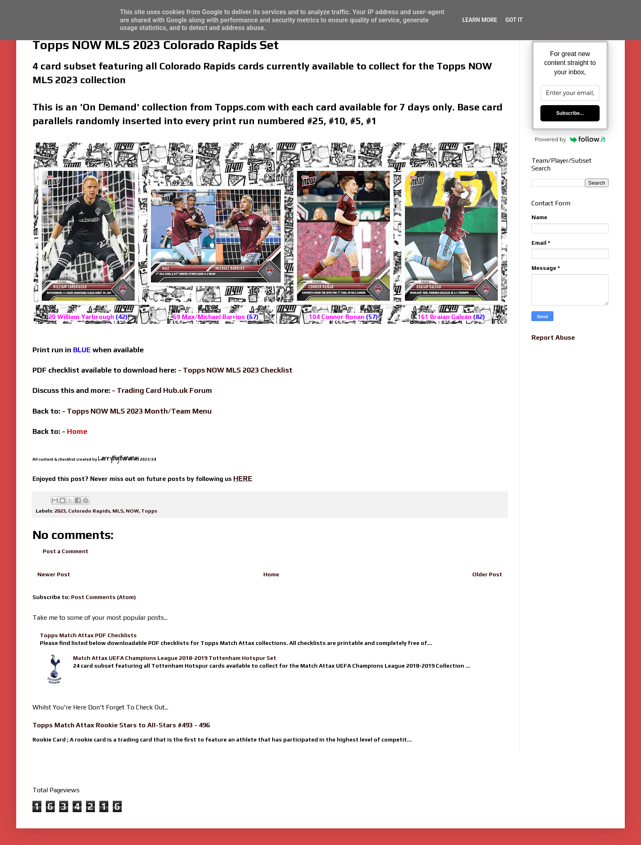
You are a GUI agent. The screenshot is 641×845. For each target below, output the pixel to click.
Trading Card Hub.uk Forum (164, 390)
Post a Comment (65, 551)
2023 (60, 511)
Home (271, 574)
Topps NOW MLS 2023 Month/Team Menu (139, 411)
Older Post (487, 574)
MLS (117, 511)
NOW (132, 511)
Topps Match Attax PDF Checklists (88, 635)
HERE (242, 478)
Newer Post (53, 574)
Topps (149, 511)
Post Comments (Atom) (103, 597)
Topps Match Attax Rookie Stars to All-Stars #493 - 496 (121, 725)
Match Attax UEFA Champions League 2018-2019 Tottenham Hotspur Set (174, 658)
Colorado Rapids (89, 511)
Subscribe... (570, 113)
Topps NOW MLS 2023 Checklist (238, 370)
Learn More (479, 20)
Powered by (570, 139)
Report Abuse (553, 337)
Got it (514, 20)
